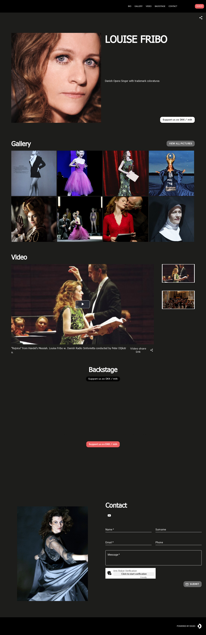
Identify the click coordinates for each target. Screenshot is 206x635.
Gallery (21, 143)
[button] (181, 144)
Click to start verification (134, 574)
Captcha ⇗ (147, 577)
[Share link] (201, 18)
